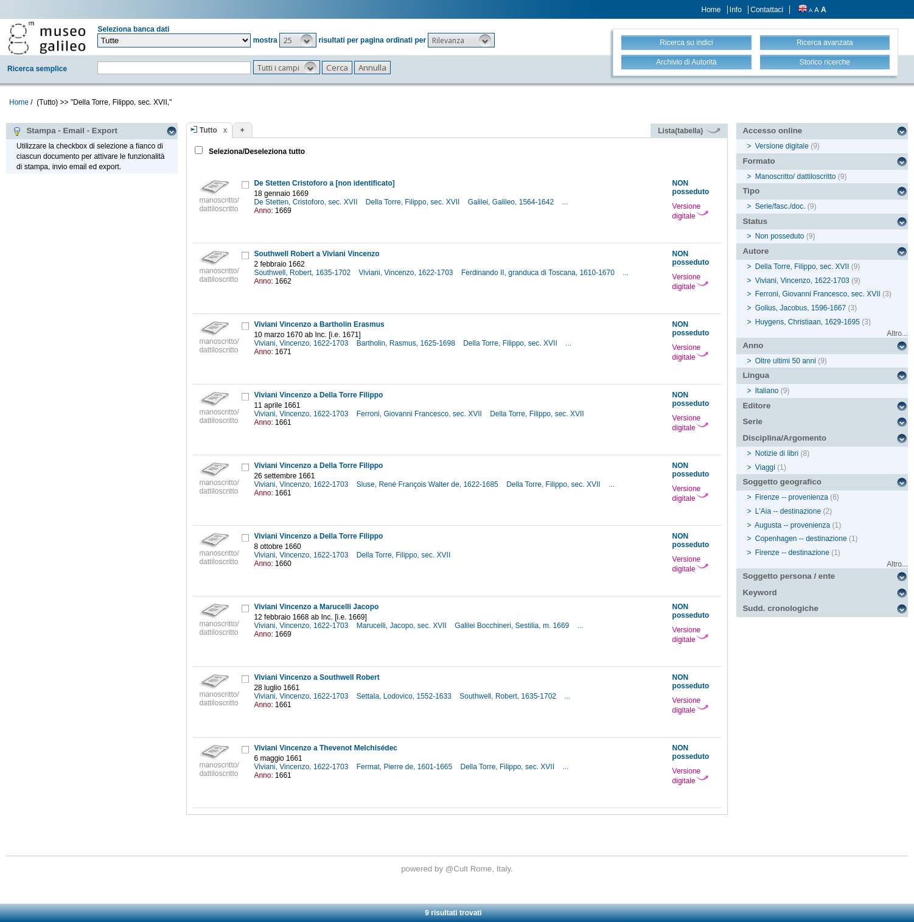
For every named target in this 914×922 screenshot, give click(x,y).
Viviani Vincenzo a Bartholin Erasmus (319, 324)
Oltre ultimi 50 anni (785, 361)
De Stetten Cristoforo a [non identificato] (324, 183)
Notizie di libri (776, 453)
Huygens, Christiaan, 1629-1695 (807, 322)
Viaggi (765, 467)
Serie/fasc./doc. (780, 206)
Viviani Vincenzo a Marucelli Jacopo (316, 606)
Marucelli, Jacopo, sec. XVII (402, 625)
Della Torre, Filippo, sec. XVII (414, 202)
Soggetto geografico (782, 481)
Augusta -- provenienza (792, 525)
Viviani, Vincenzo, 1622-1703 (407, 272)
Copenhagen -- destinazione (801, 538)
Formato (758, 161)
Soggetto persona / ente (788, 576)
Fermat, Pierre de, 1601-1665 (406, 767)
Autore (755, 251)
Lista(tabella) (689, 131)
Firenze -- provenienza (791, 497)
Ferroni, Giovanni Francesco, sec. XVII (420, 414)
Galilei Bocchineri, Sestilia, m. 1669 (513, 625)
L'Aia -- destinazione (788, 511)
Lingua (755, 375)
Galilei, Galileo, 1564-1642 (512, 202)
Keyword (759, 592)
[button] (297, 40)
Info (736, 9)
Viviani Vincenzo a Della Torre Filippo (318, 395)
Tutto (208, 130)
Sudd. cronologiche (780, 608)
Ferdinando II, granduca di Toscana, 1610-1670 (538, 272)
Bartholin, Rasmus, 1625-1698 (407, 343)
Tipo (750, 190)
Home (711, 9)
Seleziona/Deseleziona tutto (256, 151)
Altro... (897, 333)
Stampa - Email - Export (64, 131)
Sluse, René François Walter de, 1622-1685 (428, 484)
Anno (752, 345)
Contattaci (766, 9)
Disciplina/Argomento (784, 437)
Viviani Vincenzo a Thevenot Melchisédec (325, 748)
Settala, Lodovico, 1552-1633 (405, 696)
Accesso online (772, 130)
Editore (756, 405)
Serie (752, 421)
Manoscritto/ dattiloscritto (795, 176)
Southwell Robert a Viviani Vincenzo (316, 254)
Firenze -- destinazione (792, 552)
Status (754, 221)
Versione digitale (690, 211)
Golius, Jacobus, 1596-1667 (800, 308)
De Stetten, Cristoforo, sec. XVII (306, 202)
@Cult (457, 868)
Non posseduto (779, 236)
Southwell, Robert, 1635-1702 (303, 272)
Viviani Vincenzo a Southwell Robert (316, 677)
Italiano (767, 390)
